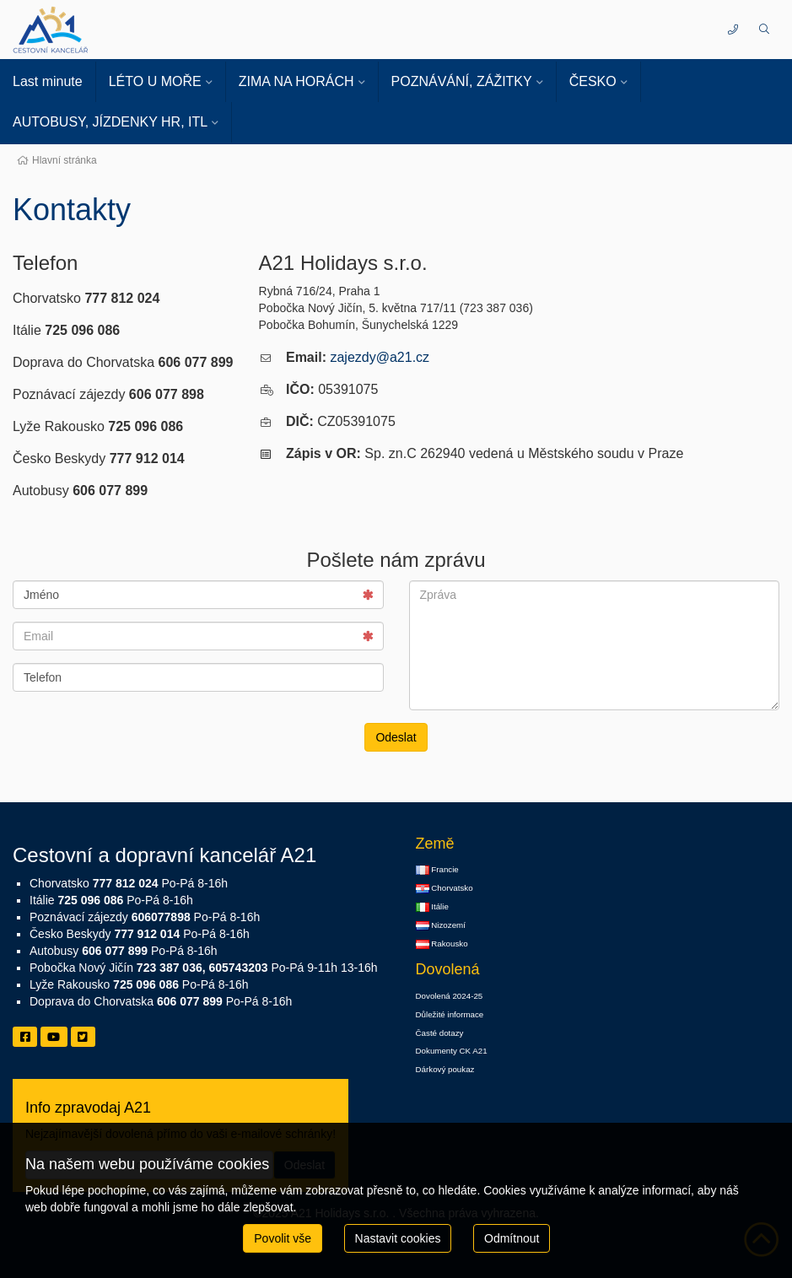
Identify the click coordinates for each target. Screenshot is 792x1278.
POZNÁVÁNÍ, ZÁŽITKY (461, 81)
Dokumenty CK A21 (452, 1050)
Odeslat (395, 737)
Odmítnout (511, 1238)
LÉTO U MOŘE (155, 81)
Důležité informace (450, 1014)
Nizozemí (441, 925)
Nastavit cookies (398, 1238)
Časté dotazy (440, 1033)
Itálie (432, 907)
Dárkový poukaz (445, 1069)
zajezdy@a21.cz (379, 357)
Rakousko (442, 944)
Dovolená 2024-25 (449, 995)
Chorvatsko (444, 888)
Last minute (48, 81)
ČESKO (593, 81)
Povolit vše (282, 1238)
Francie (437, 870)
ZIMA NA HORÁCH (296, 81)
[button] (763, 29)
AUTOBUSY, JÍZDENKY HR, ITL (110, 122)
